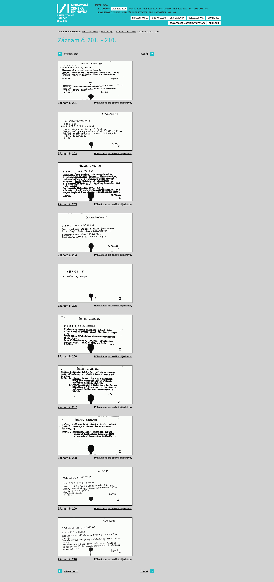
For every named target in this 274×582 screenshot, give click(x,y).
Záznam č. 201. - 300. (126, 31)
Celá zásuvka (196, 18)
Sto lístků (213, 18)
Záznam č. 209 (67, 508)
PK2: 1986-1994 (150, 9)
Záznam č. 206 (67, 356)
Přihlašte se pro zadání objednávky (113, 103)
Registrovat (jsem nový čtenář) (187, 23)
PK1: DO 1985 (135, 9)
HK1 (206, 9)
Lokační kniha (140, 18)
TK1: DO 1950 (165, 9)
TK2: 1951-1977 (180, 9)
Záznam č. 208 (67, 457)
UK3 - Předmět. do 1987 (108, 12)
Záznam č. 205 (67, 305)
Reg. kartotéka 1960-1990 (162, 12)
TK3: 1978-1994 (196, 9)
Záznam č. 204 (67, 255)
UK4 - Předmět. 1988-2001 (134, 12)
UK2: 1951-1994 (119, 9)
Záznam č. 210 (67, 559)
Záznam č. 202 (67, 153)
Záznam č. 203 (67, 204)
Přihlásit (214, 23)
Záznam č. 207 (67, 407)
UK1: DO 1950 (103, 9)
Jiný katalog (159, 18)
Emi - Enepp (107, 31)
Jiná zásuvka (177, 18)
